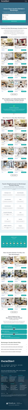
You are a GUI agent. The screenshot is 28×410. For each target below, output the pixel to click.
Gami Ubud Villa (11, 381)
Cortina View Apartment (13, 385)
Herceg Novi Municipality (4, 294)
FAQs (14, 366)
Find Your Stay (14, 21)
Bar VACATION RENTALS (7, 221)
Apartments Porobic (17, 169)
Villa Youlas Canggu (12, 379)
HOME (2, 365)
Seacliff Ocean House (21, 379)
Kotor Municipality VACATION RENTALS (7, 201)
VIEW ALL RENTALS (14, 94)
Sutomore (19, 280)
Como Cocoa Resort (22, 388)
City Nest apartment (17, 61)
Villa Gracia (3, 61)
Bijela (7, 294)
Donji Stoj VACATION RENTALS (20, 221)
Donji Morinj (18, 294)
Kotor (6, 76)
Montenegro (3, 129)
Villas (10, 375)
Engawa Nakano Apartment (14, 389)
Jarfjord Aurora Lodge (4, 386)
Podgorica (21, 62)
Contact (11, 366)
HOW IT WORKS (20, 365)
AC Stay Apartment (13, 388)
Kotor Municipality (3, 76)
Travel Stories (3, 366)
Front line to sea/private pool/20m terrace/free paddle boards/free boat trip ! (7, 75)
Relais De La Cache (3, 379)
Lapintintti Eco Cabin (4, 389)
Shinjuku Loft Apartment (13, 387)
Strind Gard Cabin (3, 388)
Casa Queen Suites (3, 380)
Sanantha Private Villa (12, 378)
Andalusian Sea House (21, 378)
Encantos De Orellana (21, 381)
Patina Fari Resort (22, 389)
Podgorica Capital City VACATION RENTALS (8, 227)
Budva (2, 62)
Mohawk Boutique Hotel (4, 378)
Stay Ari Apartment (13, 386)
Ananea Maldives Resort (23, 385)
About (8, 366)
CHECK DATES (10, 77)
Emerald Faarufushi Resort (23, 387)
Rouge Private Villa (12, 380)
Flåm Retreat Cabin (3, 385)
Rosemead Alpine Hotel (4, 381)
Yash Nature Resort (22, 386)
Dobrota (4, 280)
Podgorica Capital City (17, 62)
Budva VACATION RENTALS (20, 201)
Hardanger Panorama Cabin (5, 387)
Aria (2, 47)
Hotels (2, 375)
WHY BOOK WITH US (14, 365)
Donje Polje (6, 129)
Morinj (15, 294)
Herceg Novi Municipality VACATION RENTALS (7, 214)
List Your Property (7, 365)
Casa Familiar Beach (21, 380)
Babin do (4, 62)
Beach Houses (20, 375)
